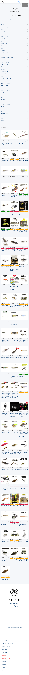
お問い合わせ (4, 649)
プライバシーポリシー (6, 646)
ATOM (6, 652)
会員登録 (4, 664)
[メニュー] (27, 1)
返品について (4, 637)
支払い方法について (6, 640)
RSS (3, 652)
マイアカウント (5, 661)
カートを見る (4, 670)
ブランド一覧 (25, 4)
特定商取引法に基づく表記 (7, 643)
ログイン (4, 667)
